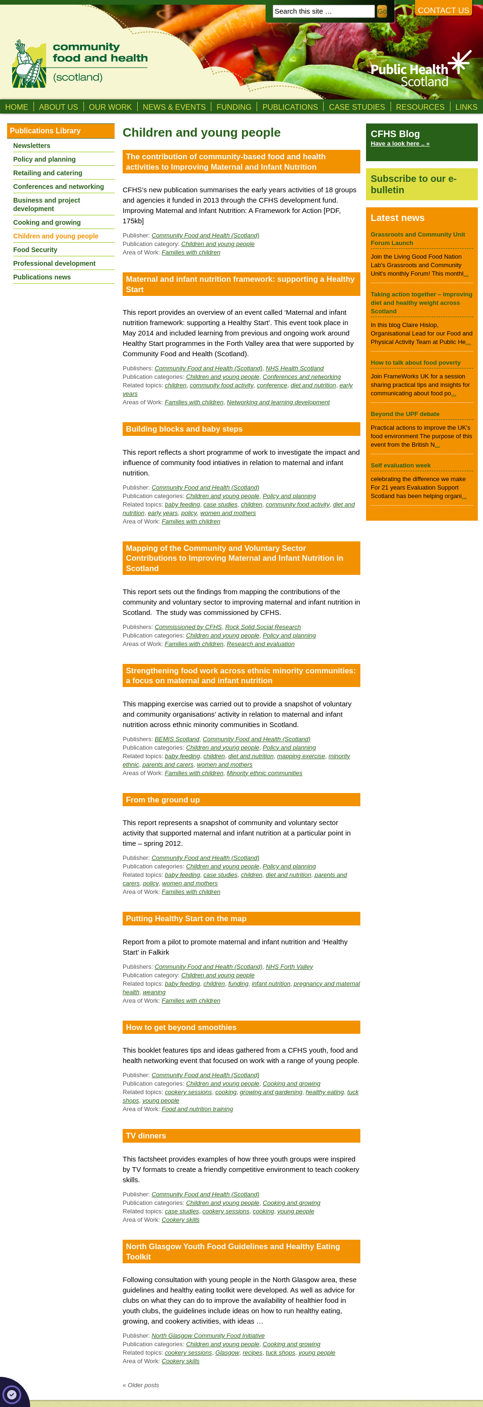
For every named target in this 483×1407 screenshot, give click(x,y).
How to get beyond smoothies (181, 1027)
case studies (220, 504)
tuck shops (280, 1352)
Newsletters (31, 145)
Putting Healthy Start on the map (186, 918)
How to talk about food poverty (416, 362)
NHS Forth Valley (289, 966)
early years (163, 512)
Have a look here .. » (400, 143)
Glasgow (228, 1352)
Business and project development (46, 204)
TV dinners (146, 1135)
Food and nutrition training (197, 1109)
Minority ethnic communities (264, 773)
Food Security (35, 250)
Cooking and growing (291, 1083)
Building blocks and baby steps (184, 429)
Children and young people (217, 243)
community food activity (221, 385)
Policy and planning (289, 495)
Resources (420, 107)
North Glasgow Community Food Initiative (208, 1335)
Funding (234, 107)
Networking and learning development (278, 402)
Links (467, 107)
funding (238, 983)
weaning (154, 992)
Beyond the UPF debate (405, 413)
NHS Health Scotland (295, 368)
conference (272, 385)
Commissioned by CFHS (188, 626)
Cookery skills (181, 1219)
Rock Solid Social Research (262, 626)
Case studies (357, 107)
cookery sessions (188, 1092)
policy (189, 512)
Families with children (191, 252)
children (176, 385)
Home (16, 107)
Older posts (141, 1385)
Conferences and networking (302, 376)
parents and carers (167, 764)
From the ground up (163, 799)
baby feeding (182, 504)
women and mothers (228, 512)
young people (160, 1100)
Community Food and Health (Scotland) (205, 235)
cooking (226, 1092)
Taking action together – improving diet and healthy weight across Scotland (422, 303)
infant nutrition (271, 983)
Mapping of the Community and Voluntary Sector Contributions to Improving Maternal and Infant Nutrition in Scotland (234, 558)
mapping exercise (301, 756)
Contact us (443, 10)
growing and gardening (271, 1092)
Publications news (42, 277)
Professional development (54, 263)
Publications (290, 107)
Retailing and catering (48, 173)
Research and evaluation (261, 643)
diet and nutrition (313, 385)
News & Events (174, 107)
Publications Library (45, 131)
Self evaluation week (401, 465)
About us (58, 107)
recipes (252, 1352)
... (466, 273)
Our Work (110, 107)
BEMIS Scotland (177, 739)
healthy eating (325, 1092)
